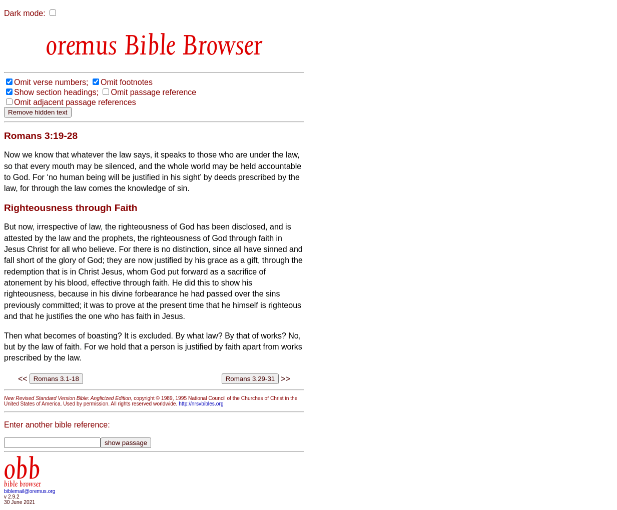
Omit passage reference (153, 92)
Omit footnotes (127, 82)
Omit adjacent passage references (75, 102)
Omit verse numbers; (51, 82)
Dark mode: (25, 13)
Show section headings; (56, 92)
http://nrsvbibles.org (201, 403)
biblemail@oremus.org (30, 491)
